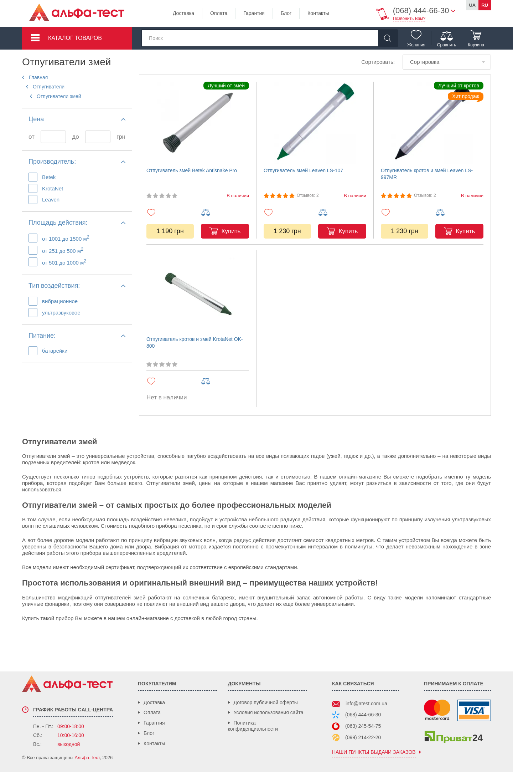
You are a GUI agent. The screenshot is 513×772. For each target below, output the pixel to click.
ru (484, 5)
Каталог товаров (75, 38)
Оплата (218, 13)
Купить (231, 231)
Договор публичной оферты (266, 702)
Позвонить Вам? (409, 18)
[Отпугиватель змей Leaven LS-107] (315, 123)
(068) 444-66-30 (363, 714)
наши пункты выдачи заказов (374, 752)
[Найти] (387, 38)
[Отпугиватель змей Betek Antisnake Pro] (197, 123)
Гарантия (254, 13)
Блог (286, 13)
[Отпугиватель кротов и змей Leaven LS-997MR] (432, 123)
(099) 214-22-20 (363, 737)
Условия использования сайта (269, 712)
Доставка (183, 13)
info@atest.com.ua (366, 703)
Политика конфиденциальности (253, 726)
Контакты (318, 13)
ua (472, 5)
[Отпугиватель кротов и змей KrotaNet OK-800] (197, 291)
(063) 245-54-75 (363, 726)
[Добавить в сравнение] (225, 212)
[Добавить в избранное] (170, 212)
